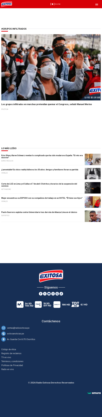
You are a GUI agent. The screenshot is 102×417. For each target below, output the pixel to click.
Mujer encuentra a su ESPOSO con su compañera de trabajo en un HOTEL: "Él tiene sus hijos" (41, 198)
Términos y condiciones (12, 361)
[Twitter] (45, 294)
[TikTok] (61, 294)
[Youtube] (49, 294)
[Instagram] (53, 294)
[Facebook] (40, 294)
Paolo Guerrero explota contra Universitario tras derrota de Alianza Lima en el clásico (39, 212)
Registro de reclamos (11, 353)
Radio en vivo (7, 369)
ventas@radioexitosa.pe (18, 328)
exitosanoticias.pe (15, 333)
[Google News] (57, 294)
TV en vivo (6, 357)
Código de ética (8, 349)
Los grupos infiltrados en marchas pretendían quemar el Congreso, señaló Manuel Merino (46, 104)
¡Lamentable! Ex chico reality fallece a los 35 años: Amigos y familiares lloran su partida (39, 170)
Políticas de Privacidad (12, 365)
